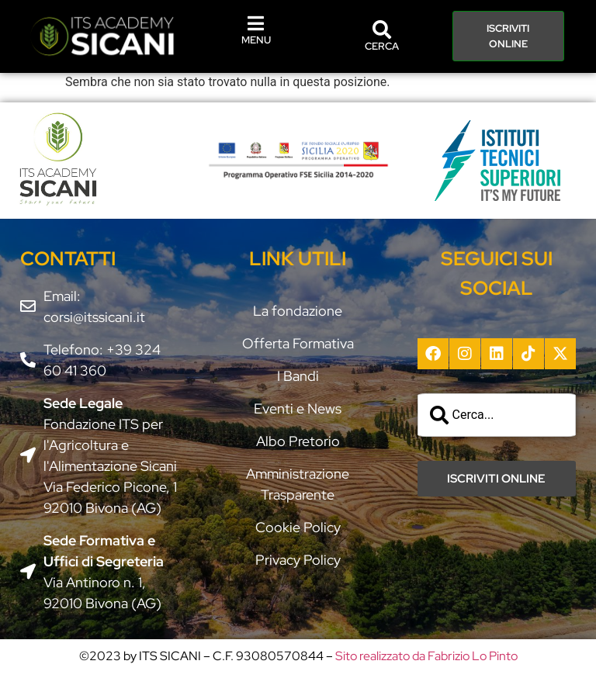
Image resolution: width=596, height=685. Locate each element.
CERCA (382, 46)
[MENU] (256, 23)
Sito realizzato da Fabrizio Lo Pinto (426, 656)
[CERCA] (381, 29)
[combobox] (497, 415)
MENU (256, 40)
